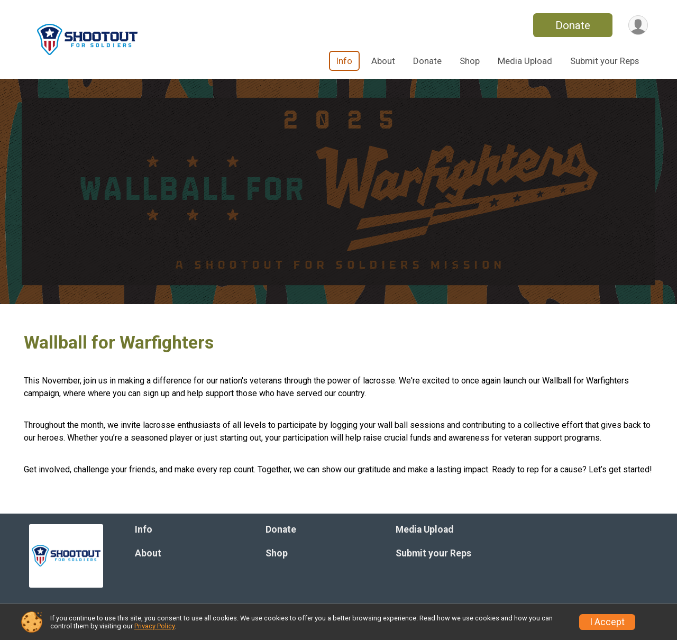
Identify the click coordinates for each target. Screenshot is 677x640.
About (383, 61)
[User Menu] (638, 25)
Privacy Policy (154, 626)
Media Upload (525, 61)
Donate (572, 25)
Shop (470, 61)
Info (344, 61)
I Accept (607, 622)
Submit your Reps (604, 61)
